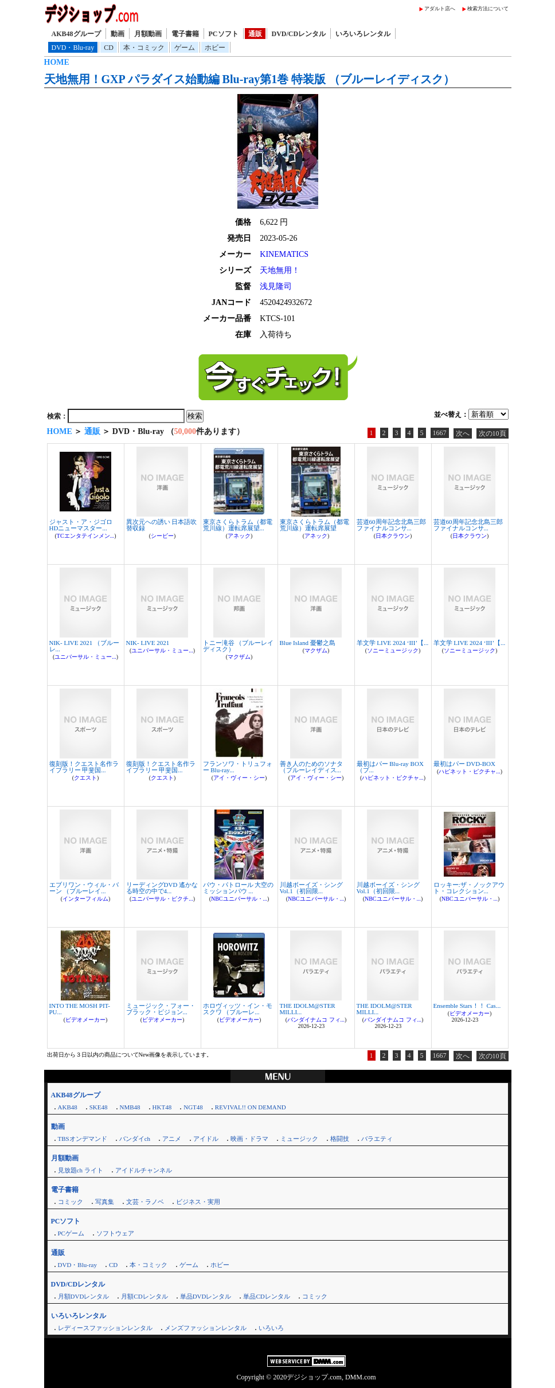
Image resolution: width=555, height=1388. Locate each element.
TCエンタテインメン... (85, 536)
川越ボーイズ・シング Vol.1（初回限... (311, 887)
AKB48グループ (76, 34)
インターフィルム (85, 899)
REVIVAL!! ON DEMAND (250, 1107)
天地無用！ (280, 270)
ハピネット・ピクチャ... (393, 778)
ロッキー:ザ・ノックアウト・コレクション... (469, 887)
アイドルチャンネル (143, 1170)
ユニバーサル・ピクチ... (162, 899)
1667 (440, 433)
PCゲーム (71, 1233)
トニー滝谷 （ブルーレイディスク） (238, 645)
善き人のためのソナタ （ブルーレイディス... (311, 766)
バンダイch (134, 1138)
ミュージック (299, 1138)
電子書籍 (185, 34)
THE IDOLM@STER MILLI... (307, 1008)
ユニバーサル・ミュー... (85, 657)
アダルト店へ (439, 8)
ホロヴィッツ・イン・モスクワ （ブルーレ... (237, 1008)
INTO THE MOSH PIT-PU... (79, 1008)
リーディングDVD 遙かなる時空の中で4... (162, 887)
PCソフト (224, 34)
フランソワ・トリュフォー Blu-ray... (237, 766)
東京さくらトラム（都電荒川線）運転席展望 (314, 524)
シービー (162, 536)
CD (109, 48)
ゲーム (184, 48)
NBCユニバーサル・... (239, 899)
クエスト (85, 778)
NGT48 (193, 1107)
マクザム (239, 657)
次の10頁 (492, 433)
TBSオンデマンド (82, 1138)
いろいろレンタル (362, 34)
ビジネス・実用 (198, 1201)
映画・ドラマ (249, 1138)
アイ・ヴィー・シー (239, 778)
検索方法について (488, 8)
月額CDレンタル (144, 1296)
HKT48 (162, 1107)
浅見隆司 (276, 286)
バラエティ (377, 1138)
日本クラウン (393, 536)
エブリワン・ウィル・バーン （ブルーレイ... (84, 887)
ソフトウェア (115, 1233)
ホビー (215, 48)
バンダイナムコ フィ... (316, 1019)
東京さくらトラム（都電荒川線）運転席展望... (237, 524)
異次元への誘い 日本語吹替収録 (161, 524)
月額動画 (148, 34)
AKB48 (67, 1107)
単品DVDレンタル (206, 1296)
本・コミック (144, 48)
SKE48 (98, 1107)
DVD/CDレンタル (299, 34)
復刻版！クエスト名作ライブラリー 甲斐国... (84, 766)
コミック (70, 1201)
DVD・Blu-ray (73, 48)
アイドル (205, 1138)
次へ (463, 433)
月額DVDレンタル (84, 1296)
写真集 (104, 1201)
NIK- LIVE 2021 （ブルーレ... (84, 645)
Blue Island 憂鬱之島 (307, 642)
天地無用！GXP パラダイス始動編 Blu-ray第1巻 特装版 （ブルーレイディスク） (249, 79)
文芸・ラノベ (145, 1201)
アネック (239, 536)
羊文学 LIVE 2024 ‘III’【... (393, 642)
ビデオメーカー (85, 1019)
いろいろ (271, 1327)
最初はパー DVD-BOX (464, 763)
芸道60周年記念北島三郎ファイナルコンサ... (391, 524)
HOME (56, 62)
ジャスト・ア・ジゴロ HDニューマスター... (80, 524)
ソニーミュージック (393, 650)
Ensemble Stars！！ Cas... (467, 1005)
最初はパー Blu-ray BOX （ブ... (390, 766)
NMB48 (130, 1107)
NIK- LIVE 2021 (148, 642)
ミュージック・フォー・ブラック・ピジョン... (161, 1008)
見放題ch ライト (80, 1170)
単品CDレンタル (266, 1296)
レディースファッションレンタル (105, 1327)
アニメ (171, 1138)
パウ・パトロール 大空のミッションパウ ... (238, 887)
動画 (117, 34)
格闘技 (339, 1138)
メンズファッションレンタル (206, 1327)
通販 (255, 34)
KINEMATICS (284, 254)
